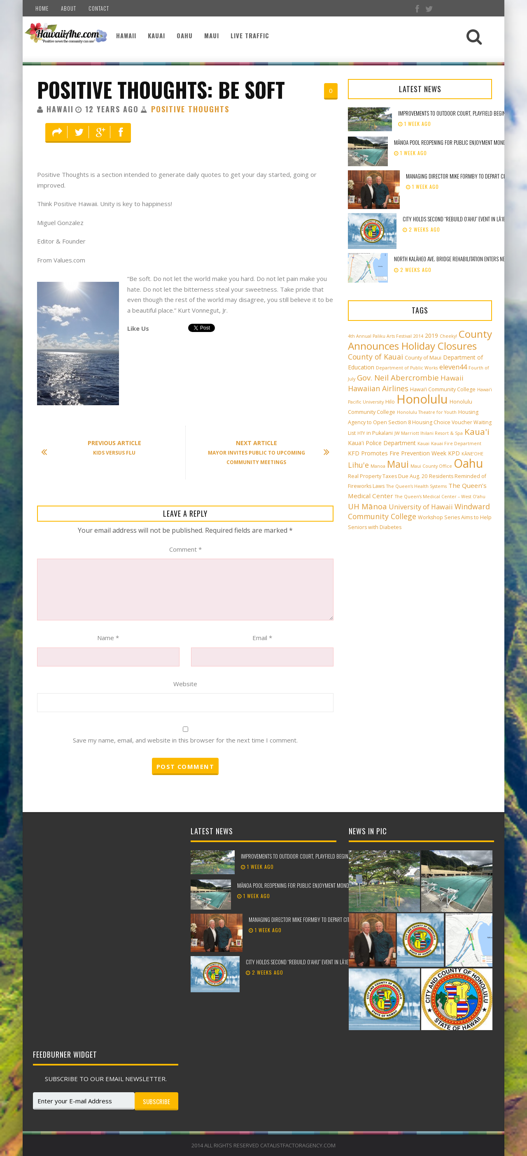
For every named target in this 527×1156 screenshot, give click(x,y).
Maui (211, 35)
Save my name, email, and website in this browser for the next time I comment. (185, 740)
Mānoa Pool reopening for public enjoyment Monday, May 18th (306, 885)
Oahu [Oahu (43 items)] (468, 463)
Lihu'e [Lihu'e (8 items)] (358, 465)
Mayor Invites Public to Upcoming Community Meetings (265, 452)
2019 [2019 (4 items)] (431, 335)
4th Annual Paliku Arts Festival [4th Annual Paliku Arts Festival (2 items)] (380, 336)
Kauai (156, 35)
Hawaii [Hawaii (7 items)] (452, 378)
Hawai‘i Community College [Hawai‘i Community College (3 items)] (443, 389)
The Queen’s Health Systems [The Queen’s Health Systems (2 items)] (416, 486)
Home (42, 8)
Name (108, 638)
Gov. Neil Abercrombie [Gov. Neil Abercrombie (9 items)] (398, 377)
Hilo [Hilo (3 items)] (390, 401)
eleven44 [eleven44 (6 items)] (453, 366)
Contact (99, 8)
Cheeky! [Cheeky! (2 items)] (448, 336)
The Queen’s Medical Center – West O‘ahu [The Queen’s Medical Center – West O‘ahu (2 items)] (440, 496)
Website (185, 684)
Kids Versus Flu (95, 448)
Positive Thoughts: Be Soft (161, 89)
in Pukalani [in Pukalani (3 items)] (379, 432)
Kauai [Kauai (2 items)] (423, 443)
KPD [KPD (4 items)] (454, 453)
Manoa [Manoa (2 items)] (378, 466)
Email (262, 638)
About (68, 8)
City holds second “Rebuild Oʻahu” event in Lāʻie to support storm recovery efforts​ (337, 962)
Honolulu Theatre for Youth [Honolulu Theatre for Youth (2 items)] (427, 412)
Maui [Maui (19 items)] (398, 464)
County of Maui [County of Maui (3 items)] (423, 357)
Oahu (185, 35)
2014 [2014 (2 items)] (418, 336)
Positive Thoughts (190, 109)
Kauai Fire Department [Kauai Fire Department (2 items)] (456, 443)
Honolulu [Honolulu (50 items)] (422, 399)
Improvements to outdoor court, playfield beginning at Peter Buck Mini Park (325, 856)
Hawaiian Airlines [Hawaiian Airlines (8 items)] (378, 388)
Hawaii (126, 35)
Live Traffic (250, 35)
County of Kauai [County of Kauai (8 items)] (375, 357)
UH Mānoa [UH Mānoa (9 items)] (367, 506)
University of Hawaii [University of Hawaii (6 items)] (421, 506)
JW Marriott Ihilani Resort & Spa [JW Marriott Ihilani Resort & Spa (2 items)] (428, 433)
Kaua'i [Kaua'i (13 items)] (477, 431)
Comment (185, 549)
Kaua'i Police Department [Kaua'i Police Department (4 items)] (382, 443)
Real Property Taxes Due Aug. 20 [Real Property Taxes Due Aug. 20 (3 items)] (387, 476)
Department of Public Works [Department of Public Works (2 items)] (407, 368)
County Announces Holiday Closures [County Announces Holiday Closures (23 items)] (420, 340)
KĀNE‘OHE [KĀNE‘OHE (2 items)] (472, 454)
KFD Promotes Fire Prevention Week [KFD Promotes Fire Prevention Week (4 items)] (397, 453)
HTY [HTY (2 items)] (361, 433)
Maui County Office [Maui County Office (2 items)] (431, 466)
